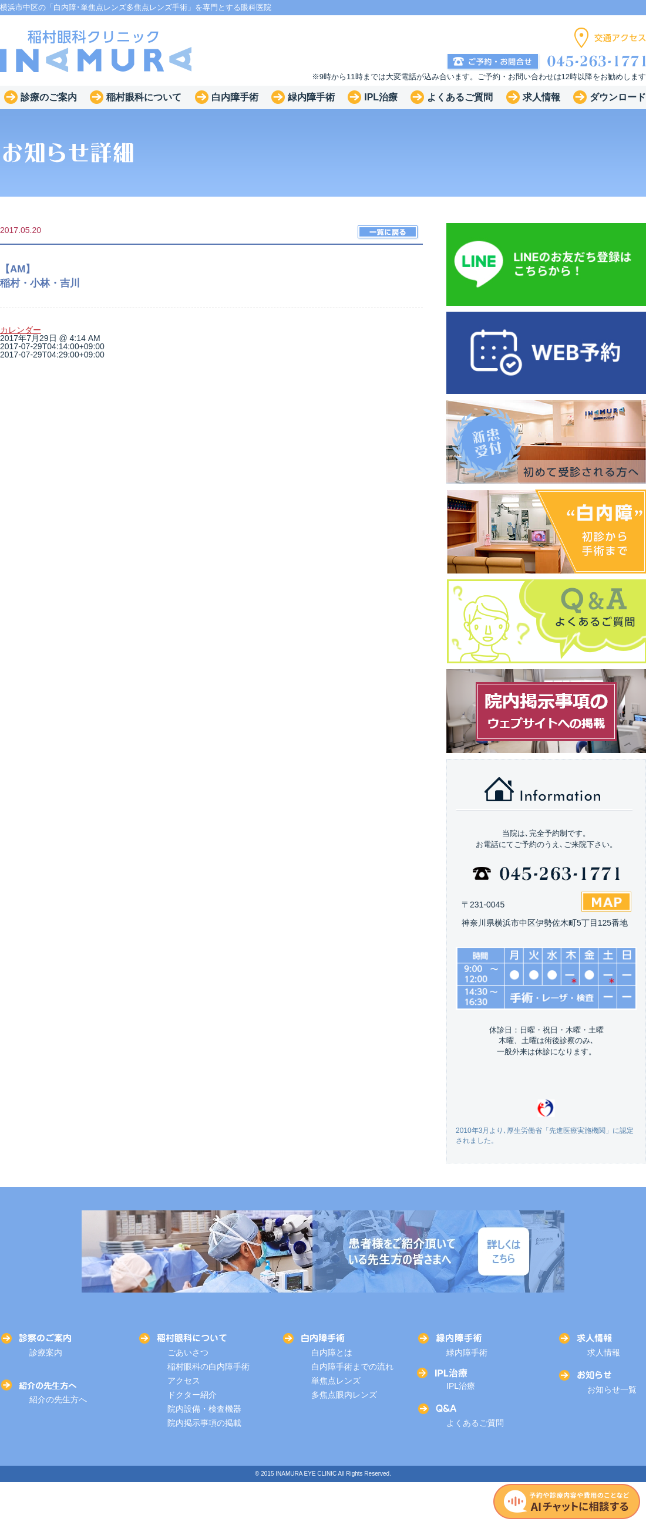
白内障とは (331, 1352)
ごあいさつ (187, 1352)
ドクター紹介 (192, 1394)
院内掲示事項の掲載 (204, 1423)
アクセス (183, 1380)
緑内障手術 (466, 1352)
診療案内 (45, 1352)
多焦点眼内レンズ (344, 1394)
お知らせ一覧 (612, 1389)
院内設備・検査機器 (204, 1408)
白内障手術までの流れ (352, 1366)
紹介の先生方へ (58, 1399)
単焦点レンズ (336, 1380)
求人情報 (603, 1352)
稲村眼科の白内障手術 (208, 1366)
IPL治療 (460, 1386)
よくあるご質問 (475, 1423)
